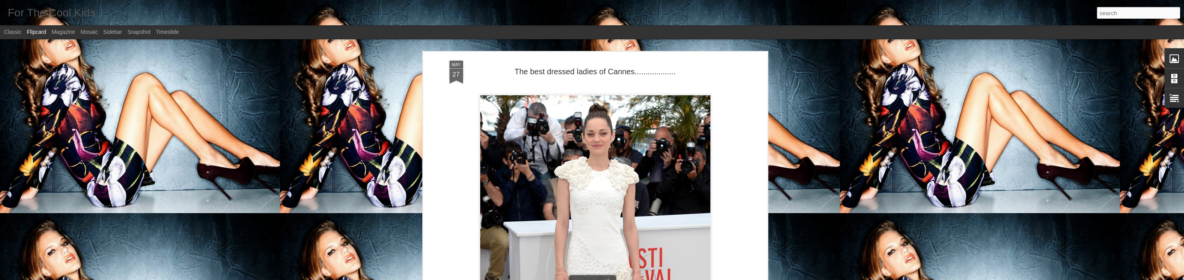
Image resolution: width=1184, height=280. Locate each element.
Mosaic (89, 32)
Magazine (63, 32)
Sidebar (112, 32)
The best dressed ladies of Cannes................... (595, 71)
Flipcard (36, 32)
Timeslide (167, 32)
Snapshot (139, 32)
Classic (12, 32)
